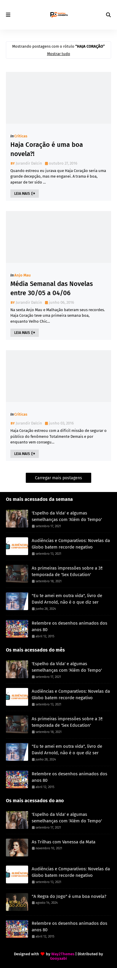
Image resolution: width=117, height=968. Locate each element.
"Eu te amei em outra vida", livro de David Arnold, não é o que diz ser (67, 599)
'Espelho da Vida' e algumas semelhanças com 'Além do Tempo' (67, 516)
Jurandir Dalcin (29, 163)
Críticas (20, 136)
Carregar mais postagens (58, 477)
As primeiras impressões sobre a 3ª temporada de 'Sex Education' (67, 571)
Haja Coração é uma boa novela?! (46, 149)
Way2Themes (62, 954)
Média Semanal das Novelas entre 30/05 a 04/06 (51, 288)
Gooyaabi (58, 958)
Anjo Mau (22, 275)
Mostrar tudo (58, 54)
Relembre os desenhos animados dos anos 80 (69, 626)
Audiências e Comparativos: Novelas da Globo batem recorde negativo (71, 544)
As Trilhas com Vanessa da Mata (63, 842)
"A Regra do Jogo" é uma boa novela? (69, 896)
